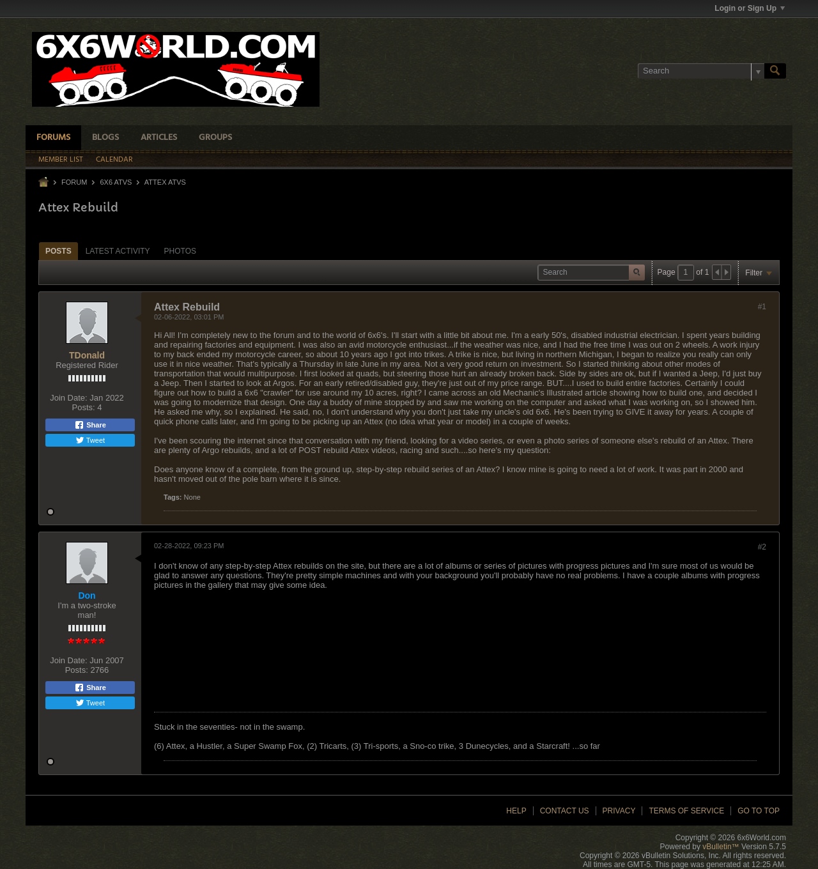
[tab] (58, 251)
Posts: (83, 407)
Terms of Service (686, 810)
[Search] (701, 71)
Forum (74, 182)
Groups (215, 137)
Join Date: (69, 398)
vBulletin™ (720, 846)
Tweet (90, 440)
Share (90, 425)
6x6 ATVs (116, 182)
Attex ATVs (165, 182)
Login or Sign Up (749, 8)
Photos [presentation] (180, 251)
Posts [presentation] (58, 251)
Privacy (619, 810)
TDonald (87, 355)
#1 (762, 306)
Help (516, 810)
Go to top (758, 810)
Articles (159, 137)
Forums (53, 137)
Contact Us (564, 810)
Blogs (105, 137)
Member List (60, 159)
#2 (762, 546)
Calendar (114, 159)
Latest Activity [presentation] (118, 251)
